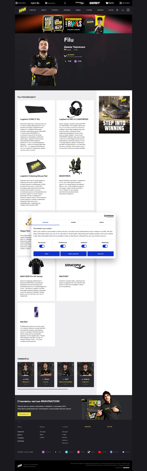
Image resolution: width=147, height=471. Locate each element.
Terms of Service (98, 465)
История (64, 437)
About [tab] (102, 222)
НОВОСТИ (20, 432)
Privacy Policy (89, 465)
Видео (41, 434)
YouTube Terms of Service (110, 465)
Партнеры (65, 431)
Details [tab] (73, 222)
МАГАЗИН (88, 426)
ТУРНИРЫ (20, 438)
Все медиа (43, 431)
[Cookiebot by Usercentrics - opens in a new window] (105, 216)
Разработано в (122, 467)
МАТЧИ (19, 435)
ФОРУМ (109, 426)
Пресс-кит (65, 443)
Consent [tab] (45, 222)
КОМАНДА (20, 441)
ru (123, 10)
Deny (46, 254)
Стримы (42, 437)
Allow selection (73, 254)
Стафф (64, 434)
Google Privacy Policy (124, 465)
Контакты (64, 440)
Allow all (100, 254)
